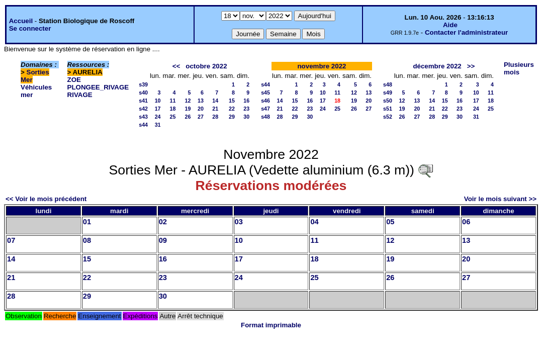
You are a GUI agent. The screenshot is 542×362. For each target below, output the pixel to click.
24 (158, 117)
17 (158, 109)
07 (11, 240)
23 (246, 109)
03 (239, 222)
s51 (387, 109)
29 (232, 117)
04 (314, 222)
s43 (143, 117)
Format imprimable (271, 325)
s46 (265, 101)
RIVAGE (80, 95)
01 (87, 222)
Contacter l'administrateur (466, 32)
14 (215, 101)
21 (215, 109)
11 (173, 101)
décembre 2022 (437, 66)
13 (201, 101)
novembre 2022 (321, 66)
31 (158, 125)
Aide (450, 25)
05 (390, 222)
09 (163, 240)
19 (188, 109)
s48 (265, 117)
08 (87, 240)
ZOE (74, 79)
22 (232, 109)
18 (173, 109)
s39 (143, 84)
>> (471, 66)
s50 (387, 101)
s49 (387, 92)
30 (246, 117)
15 (232, 101)
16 (246, 101)
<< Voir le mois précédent (46, 199)
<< (176, 66)
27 (201, 117)
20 (201, 109)
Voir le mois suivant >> (500, 199)
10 (158, 101)
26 (188, 117)
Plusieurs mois (519, 68)
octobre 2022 (206, 66)
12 (188, 101)
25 (173, 117)
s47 (265, 109)
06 (466, 222)
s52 (387, 117)
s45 (265, 92)
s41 (143, 101)
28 (215, 117)
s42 (143, 109)
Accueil (21, 21)
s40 (143, 92)
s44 (143, 125)
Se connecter (30, 28)
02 (163, 222)
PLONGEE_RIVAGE (98, 87)
